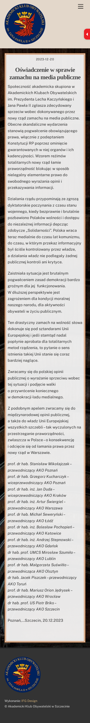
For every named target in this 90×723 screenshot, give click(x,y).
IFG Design (29, 701)
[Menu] (80, 6)
